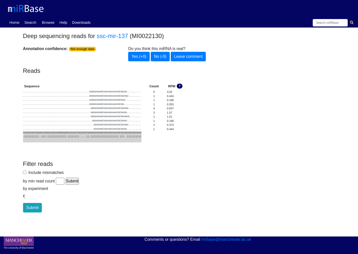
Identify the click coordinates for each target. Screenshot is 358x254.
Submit (32, 207)
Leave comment (188, 56)
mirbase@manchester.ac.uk (226, 239)
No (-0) (160, 56)
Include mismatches (45, 172)
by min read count (39, 181)
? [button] (180, 86)
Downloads (81, 22)
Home (15, 22)
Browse (48, 22)
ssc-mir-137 (112, 36)
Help (63, 22)
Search (31, 22)
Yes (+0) (138, 56)
